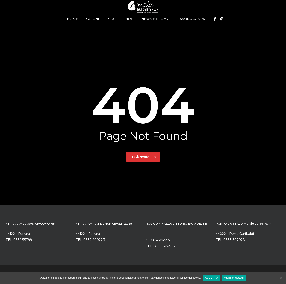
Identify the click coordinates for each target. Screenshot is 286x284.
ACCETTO (211, 277)
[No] (281, 278)
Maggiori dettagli (234, 277)
